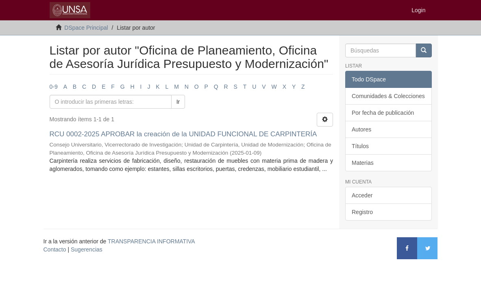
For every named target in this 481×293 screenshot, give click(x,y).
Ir (178, 101)
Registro (362, 212)
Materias (363, 163)
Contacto (55, 249)
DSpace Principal (86, 27)
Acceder (362, 195)
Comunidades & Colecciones (388, 96)
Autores (361, 129)
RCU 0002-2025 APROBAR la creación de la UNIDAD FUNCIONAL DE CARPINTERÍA (183, 134)
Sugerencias (86, 249)
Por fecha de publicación (383, 112)
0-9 (54, 86)
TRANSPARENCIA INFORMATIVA (151, 241)
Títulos (360, 146)
